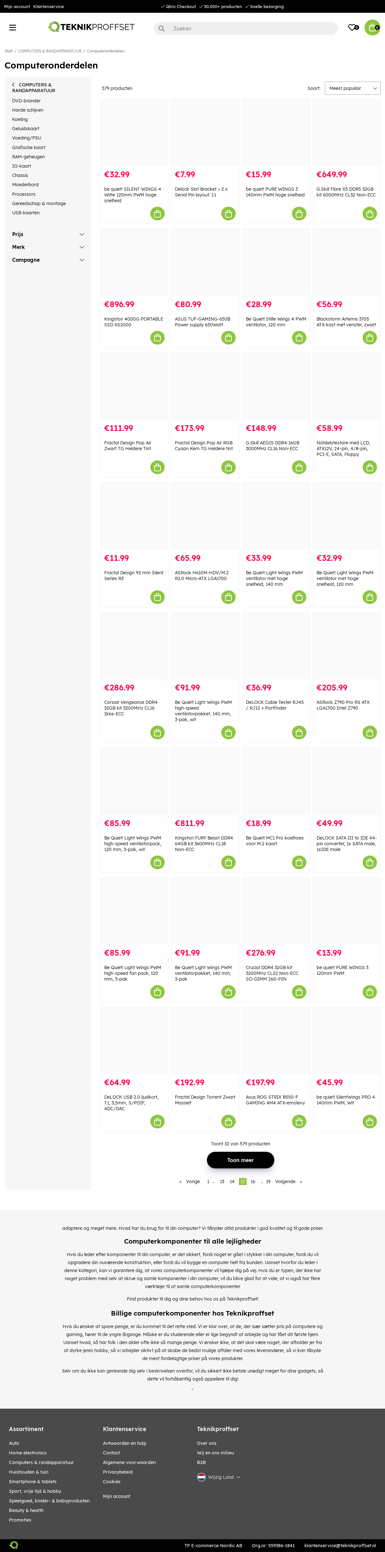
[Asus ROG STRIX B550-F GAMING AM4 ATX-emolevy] (276, 1040)
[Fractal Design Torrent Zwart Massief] (205, 1040)
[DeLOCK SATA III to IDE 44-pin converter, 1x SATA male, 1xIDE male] (347, 781)
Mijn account (17, 6)
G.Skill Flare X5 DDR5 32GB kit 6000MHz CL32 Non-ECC (346, 192)
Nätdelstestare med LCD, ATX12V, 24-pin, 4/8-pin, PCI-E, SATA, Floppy (343, 448)
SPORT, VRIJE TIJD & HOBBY (35, 1491)
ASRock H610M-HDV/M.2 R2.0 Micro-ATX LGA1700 (202, 575)
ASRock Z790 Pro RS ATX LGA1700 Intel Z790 (343, 705)
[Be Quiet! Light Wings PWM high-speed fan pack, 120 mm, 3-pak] (134, 911)
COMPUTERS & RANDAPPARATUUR (50, 51)
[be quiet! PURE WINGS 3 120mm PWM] (347, 911)
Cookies (112, 1481)
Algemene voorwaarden (129, 1462)
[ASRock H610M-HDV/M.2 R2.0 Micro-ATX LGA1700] (205, 516)
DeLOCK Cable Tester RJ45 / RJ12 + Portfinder (275, 705)
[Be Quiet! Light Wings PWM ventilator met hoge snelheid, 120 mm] (347, 516)
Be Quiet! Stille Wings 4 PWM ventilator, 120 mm (276, 322)
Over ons (206, 1443)
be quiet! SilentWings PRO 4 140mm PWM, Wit (346, 1100)
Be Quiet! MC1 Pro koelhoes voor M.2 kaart (275, 841)
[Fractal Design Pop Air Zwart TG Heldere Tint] (134, 386)
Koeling (20, 119)
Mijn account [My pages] (116, 1496)
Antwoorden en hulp (124, 1443)
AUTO (14, 1443)
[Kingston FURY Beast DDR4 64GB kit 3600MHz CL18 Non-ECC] (205, 781)
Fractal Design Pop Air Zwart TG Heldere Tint (127, 445)
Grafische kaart (28, 147)
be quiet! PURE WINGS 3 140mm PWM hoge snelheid (275, 192)
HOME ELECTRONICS (28, 1453)
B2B (201, 1462)
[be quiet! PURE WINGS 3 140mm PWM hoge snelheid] (276, 132)
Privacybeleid (118, 1472)
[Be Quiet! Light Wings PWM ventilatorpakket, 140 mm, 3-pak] (205, 911)
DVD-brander (26, 101)
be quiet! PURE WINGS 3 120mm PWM (342, 970)
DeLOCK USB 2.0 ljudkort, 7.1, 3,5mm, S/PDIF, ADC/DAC (131, 1102)
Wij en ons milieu (215, 1453)
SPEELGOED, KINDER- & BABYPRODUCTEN (49, 1501)
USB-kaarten (26, 213)
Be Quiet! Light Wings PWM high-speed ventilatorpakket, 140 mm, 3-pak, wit (203, 710)
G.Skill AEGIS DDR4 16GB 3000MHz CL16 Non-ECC (272, 445)
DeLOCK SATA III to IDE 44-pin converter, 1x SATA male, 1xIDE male (347, 843)
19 (268, 1181)
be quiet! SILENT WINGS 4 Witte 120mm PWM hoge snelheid (132, 194)
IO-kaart (21, 166)
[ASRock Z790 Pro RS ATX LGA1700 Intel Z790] (347, 646)
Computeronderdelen (106, 51)
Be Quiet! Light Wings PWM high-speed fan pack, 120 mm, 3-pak (132, 973)
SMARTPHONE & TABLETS (33, 1481)
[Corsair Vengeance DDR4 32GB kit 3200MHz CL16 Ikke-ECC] (134, 646)
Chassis (20, 175)
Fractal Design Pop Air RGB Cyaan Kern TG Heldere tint (204, 445)
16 (253, 1181)
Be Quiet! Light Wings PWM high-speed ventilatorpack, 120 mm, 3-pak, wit (132, 843)
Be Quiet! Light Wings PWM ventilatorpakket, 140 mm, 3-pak (203, 973)
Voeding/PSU (26, 138)
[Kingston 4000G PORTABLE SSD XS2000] (134, 262)
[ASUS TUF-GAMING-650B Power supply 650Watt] (205, 262)
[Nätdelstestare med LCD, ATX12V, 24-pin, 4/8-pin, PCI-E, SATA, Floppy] (347, 386)
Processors (23, 194)
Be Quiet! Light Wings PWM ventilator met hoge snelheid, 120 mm (345, 578)
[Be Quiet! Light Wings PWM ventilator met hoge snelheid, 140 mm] (276, 516)
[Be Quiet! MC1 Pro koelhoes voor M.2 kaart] (276, 781)
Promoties (20, 1520)
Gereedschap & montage (39, 203)
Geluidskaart (25, 128)
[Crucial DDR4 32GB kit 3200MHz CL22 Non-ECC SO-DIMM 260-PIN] (276, 911)
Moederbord (25, 184)
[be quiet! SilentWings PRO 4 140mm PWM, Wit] (347, 1040)
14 (232, 1181)
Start (8, 51)
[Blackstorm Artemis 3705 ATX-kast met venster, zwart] (347, 262)
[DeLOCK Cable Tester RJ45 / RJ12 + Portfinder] (276, 646)
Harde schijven (27, 110)
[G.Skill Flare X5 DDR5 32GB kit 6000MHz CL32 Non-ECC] (347, 132)
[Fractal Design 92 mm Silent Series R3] (134, 516)
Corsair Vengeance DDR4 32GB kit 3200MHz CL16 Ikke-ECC (131, 708)
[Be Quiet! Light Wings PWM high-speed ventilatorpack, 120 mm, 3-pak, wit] (134, 781)
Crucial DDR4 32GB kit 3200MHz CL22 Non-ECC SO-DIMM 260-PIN (272, 973)
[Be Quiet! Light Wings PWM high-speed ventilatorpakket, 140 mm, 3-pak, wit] (205, 646)
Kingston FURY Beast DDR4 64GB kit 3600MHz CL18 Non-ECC (204, 843)
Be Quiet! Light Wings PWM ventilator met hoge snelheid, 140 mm (274, 578)
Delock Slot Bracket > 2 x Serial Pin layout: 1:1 (201, 192)
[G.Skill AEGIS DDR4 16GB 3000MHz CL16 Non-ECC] (276, 386)
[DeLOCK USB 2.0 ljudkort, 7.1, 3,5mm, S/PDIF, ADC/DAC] (134, 1040)
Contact (111, 1453)
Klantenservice (48, 6)
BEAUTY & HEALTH (26, 1510)
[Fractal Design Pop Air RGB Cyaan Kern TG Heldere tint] (205, 386)
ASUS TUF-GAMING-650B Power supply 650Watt (202, 322)
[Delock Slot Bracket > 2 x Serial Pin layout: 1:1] (205, 132)
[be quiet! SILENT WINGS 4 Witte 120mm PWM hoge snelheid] (134, 132)
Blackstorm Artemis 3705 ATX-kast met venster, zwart (346, 322)
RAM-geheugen (28, 157)
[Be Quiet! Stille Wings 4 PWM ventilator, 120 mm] (276, 262)
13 (222, 1181)
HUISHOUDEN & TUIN (28, 1472)
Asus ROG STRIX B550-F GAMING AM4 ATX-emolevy (275, 1100)
